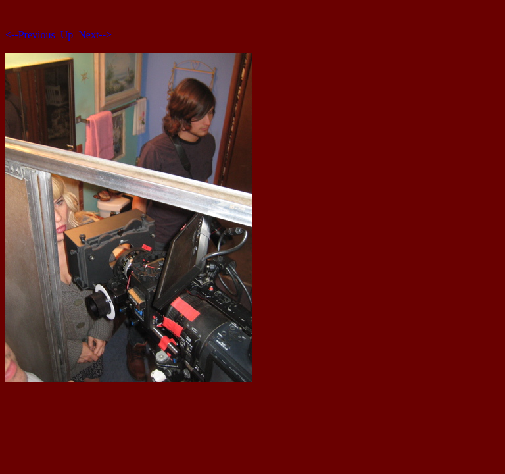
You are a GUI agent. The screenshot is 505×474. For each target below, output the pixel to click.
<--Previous (30, 34)
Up (67, 34)
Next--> (95, 34)
